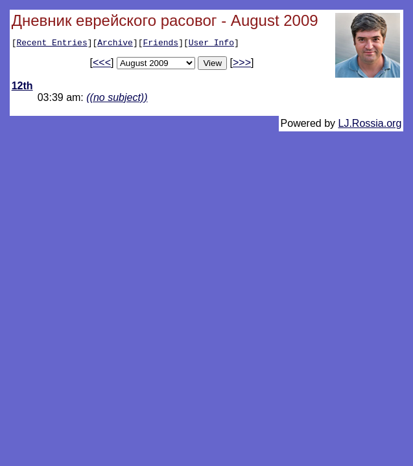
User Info (211, 44)
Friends (161, 44)
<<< (102, 64)
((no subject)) (116, 99)
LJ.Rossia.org (370, 125)
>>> (242, 64)
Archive (115, 44)
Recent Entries (51, 44)
